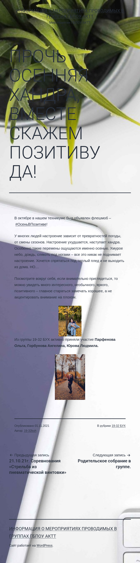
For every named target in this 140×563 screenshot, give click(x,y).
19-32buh (30, 430)
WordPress (44, 545)
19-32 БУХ (119, 425)
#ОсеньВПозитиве (30, 224)
